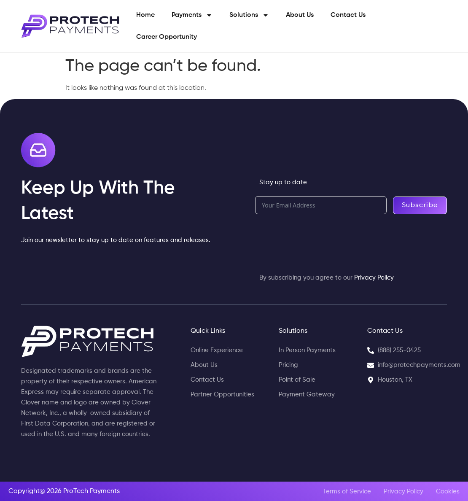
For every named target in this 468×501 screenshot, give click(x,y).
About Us (300, 15)
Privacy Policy (374, 278)
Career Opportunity (166, 37)
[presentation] (319, 239)
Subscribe (420, 205)
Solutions (249, 15)
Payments (192, 15)
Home (145, 15)
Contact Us (348, 15)
